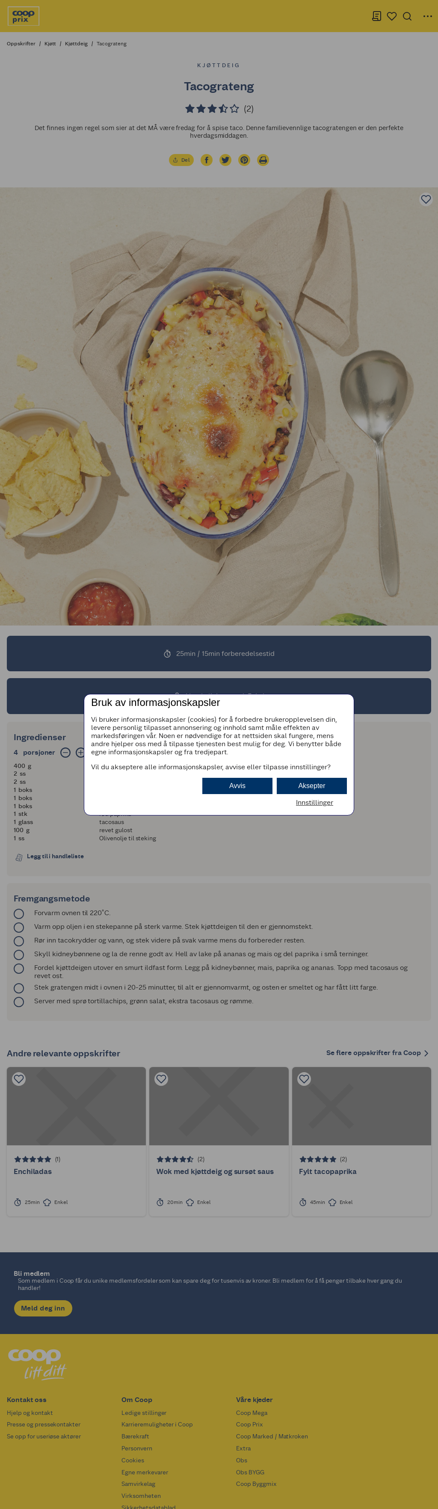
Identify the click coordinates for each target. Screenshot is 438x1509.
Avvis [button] (237, 785)
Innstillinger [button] (314, 802)
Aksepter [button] (311, 785)
